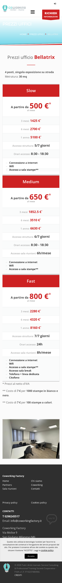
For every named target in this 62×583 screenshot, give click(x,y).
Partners (7, 484)
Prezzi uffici (37, 34)
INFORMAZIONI (51, 15)
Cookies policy (39, 502)
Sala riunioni (9, 488)
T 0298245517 (11, 516)
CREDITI (18, 575)
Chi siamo (36, 480)
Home (23, 34)
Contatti (35, 488)
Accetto (31, 556)
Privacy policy (9, 502)
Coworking (37, 484)
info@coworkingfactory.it (26, 521)
